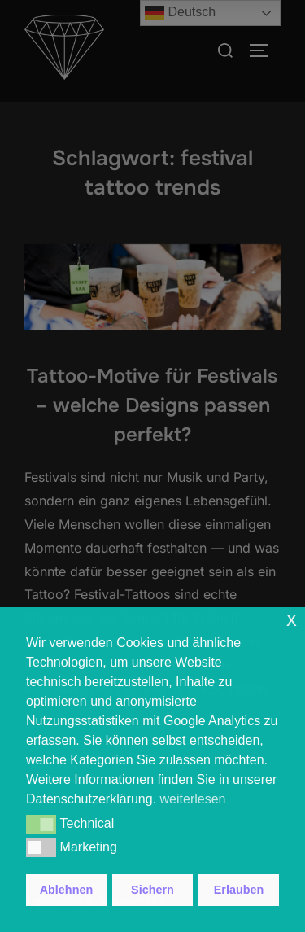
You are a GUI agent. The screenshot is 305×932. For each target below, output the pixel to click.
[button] (41, 824)
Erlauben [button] (239, 889)
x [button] (291, 619)
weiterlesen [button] (193, 799)
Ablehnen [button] (67, 889)
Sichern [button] (152, 889)
